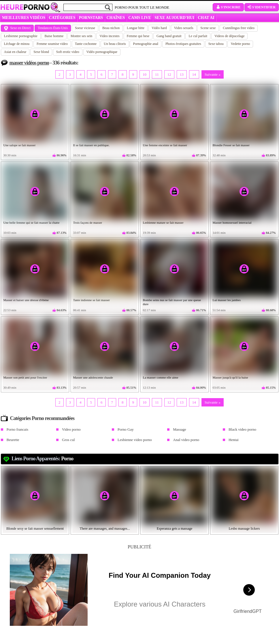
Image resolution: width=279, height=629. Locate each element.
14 (194, 74)
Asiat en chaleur (15, 52)
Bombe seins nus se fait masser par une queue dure (172, 302)
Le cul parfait (197, 36)
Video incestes (109, 36)
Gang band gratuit (169, 36)
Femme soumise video (52, 44)
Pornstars (91, 18)
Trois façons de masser (87, 222)
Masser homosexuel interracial (232, 222)
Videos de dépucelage (229, 36)
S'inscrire (228, 7)
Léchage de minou (17, 44)
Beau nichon (111, 28)
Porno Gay (126, 429)
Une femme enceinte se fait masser (165, 145)
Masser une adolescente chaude (93, 377)
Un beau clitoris (115, 44)
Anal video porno (186, 440)
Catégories (62, 18)
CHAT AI (206, 18)
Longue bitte (135, 28)
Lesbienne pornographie (20, 36)
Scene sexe (208, 28)
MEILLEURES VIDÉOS (23, 18)
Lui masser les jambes (227, 300)
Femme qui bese (138, 36)
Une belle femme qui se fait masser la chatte (31, 222)
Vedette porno (240, 44)
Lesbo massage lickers (244, 529)
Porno (67, 458)
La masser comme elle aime (160, 377)
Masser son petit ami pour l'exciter (25, 377)
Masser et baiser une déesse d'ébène (26, 300)
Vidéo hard (159, 28)
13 (182, 74)
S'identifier (262, 7)
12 (169, 74)
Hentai (234, 440)
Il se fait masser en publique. (91, 145)
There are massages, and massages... (105, 529)
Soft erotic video (67, 52)
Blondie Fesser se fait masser (231, 145)
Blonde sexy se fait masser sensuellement (35, 529)
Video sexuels (183, 28)
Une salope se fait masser (19, 145)
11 (157, 74)
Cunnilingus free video (239, 28)
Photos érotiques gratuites (183, 44)
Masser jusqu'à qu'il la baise (230, 377)
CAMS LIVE (139, 18)
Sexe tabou (216, 44)
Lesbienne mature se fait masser (163, 222)
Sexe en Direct (17, 28)
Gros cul (68, 440)
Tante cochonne (86, 44)
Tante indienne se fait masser (91, 300)
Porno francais (17, 429)
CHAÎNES (115, 18)
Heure (25, 7)
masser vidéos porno (29, 63)
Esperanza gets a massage (175, 529)
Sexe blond (41, 52)
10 (144, 74)
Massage (179, 429)
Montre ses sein (81, 36)
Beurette (13, 440)
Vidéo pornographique (102, 52)
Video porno (71, 429)
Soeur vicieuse (85, 28)
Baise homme (54, 36)
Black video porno (242, 429)
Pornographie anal (145, 44)
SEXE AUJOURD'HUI (174, 18)
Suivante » (212, 74)
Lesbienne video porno (135, 440)
